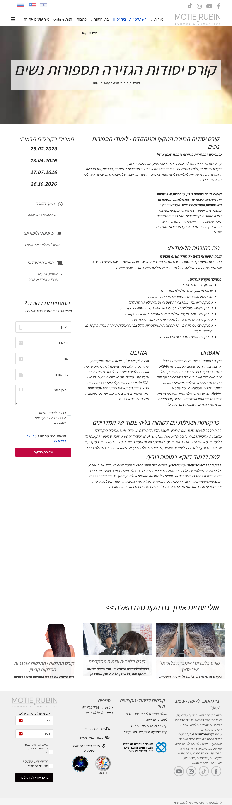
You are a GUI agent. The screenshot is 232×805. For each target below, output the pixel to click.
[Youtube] (209, 7)
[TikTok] (204, 771)
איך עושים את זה (36, 19)
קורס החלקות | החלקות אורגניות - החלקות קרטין (42, 666)
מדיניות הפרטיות (37, 766)
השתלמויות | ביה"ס (131, 19)
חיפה (109, 712)
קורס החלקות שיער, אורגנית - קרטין (145, 732)
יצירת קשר (89, 32)
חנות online (62, 19)
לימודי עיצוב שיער (156, 720)
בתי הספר (101, 19)
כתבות (82, 19)
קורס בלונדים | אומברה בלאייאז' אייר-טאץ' (189, 666)
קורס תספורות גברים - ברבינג (148, 726)
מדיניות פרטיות (96, 728)
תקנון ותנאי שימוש (95, 737)
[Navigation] (13, 19)
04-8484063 (94, 712)
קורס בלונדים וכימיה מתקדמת (116, 661)
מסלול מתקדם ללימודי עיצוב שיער (146, 713)
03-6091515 (90, 707)
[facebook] (218, 7)
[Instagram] (199, 7)
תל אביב (107, 707)
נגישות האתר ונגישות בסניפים (89, 748)
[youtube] (179, 771)
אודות (158, 19)
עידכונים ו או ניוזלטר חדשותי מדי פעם (36, 748)
